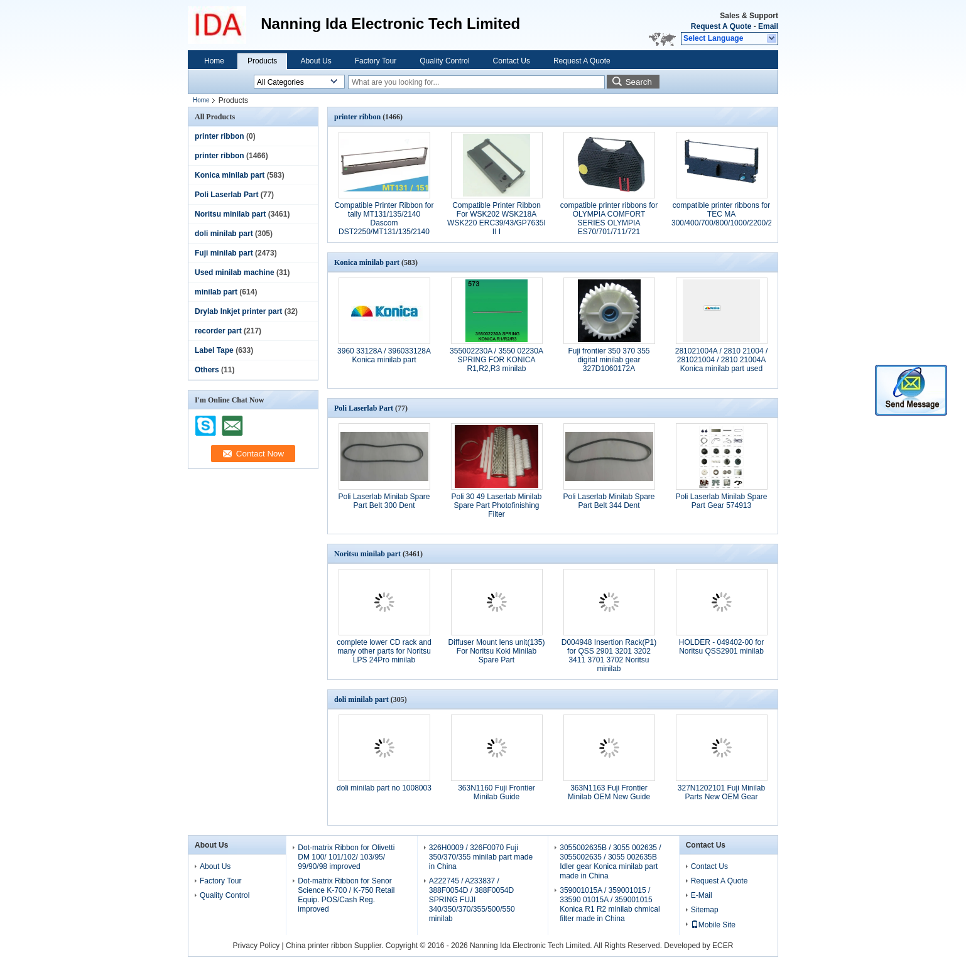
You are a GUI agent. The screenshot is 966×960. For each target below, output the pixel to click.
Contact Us (511, 61)
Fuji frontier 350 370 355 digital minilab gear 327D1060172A (608, 360)
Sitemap (705, 909)
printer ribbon (219, 136)
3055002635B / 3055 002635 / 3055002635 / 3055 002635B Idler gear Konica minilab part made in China (610, 861)
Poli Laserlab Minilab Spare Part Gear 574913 (721, 501)
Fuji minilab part (224, 253)
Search (639, 82)
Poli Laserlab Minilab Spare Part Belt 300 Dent (384, 501)
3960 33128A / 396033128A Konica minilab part (384, 355)
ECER (722, 945)
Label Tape (214, 350)
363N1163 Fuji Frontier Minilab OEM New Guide (609, 792)
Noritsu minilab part (230, 214)
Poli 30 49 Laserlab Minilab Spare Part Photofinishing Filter (496, 505)
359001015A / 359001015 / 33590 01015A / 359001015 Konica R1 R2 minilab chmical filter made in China (609, 904)
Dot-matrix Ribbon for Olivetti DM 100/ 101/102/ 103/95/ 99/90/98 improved (346, 857)
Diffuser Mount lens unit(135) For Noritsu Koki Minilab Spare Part (496, 651)
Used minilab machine (234, 272)
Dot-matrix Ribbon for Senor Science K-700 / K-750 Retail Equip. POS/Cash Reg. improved (346, 895)
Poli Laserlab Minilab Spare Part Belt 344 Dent (608, 501)
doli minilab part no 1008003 (384, 788)
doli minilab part (224, 233)
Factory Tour (375, 61)
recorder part (218, 330)
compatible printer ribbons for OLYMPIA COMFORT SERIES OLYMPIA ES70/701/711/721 (609, 218)
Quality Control (444, 61)
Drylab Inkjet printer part (238, 311)
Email (768, 26)
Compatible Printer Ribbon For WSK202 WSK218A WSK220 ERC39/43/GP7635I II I (496, 218)
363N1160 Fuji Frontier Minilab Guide (496, 792)
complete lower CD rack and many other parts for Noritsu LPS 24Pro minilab (384, 651)
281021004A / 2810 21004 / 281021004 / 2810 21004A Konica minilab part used (721, 360)
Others (207, 369)
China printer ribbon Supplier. (336, 945)
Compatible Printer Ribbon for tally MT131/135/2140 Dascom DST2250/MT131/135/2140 (383, 218)
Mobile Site (713, 924)
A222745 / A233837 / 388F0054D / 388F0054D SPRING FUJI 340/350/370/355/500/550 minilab (472, 899)
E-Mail (701, 895)
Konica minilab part (229, 175)
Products (262, 61)
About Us (315, 61)
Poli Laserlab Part (226, 194)
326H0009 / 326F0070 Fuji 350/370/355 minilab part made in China (481, 857)
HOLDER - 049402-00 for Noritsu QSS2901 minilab (721, 646)
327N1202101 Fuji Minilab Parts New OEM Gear (721, 792)
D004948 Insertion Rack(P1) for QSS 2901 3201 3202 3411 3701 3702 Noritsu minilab (609, 655)
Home (214, 61)
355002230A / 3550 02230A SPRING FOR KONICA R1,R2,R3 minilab (496, 360)
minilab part (216, 292)
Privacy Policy (256, 945)
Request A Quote (721, 26)
